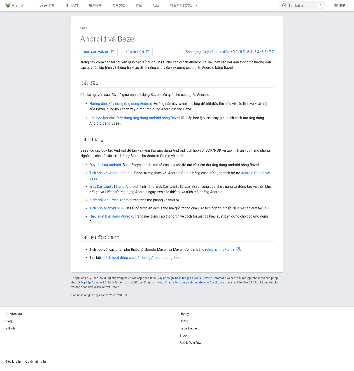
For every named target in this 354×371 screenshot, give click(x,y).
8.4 (249, 52)
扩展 (139, 5)
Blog (8, 321)
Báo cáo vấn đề (99, 52)
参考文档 (118, 5)
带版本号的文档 (181, 5)
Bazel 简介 (47, 5)
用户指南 (95, 5)
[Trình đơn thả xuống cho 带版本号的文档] (198, 5)
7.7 (271, 52)
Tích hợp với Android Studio (111, 173)
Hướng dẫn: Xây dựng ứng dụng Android (120, 104)
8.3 (256, 52)
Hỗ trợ (184, 321)
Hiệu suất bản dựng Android (111, 216)
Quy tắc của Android (105, 165)
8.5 (242, 52)
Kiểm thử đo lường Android (110, 200)
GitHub (339, 5)
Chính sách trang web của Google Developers (194, 282)
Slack (183, 335)
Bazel (84, 28)
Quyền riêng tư (35, 361)
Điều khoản (13, 361)
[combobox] (302, 5)
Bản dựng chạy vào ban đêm (208, 52)
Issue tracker (189, 328)
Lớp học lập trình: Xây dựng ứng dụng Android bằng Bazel (134, 118)
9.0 (235, 52)
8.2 (264, 52)
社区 (156, 5)
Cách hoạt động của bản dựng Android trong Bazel (142, 257)
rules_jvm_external (220, 249)
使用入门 (71, 5)
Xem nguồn (138, 52)
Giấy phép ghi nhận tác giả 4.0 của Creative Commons (191, 278)
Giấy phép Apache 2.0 (92, 282)
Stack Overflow (190, 343)
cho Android (113, 186)
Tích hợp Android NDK (106, 208)
